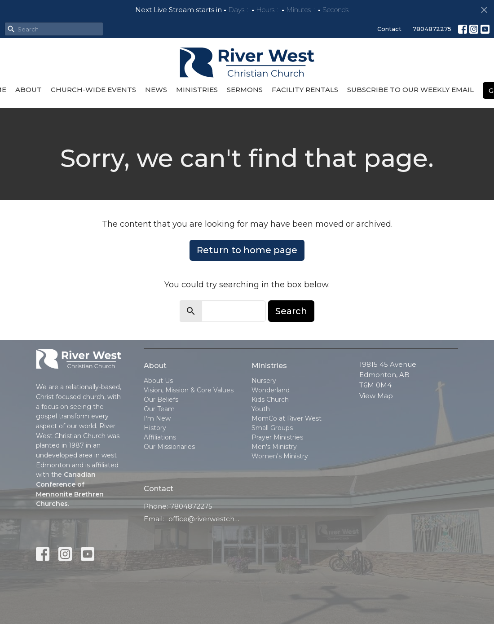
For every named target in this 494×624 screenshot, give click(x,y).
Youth (260, 409)
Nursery (263, 381)
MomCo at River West (286, 418)
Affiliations (160, 437)
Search (291, 311)
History (155, 428)
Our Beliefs (161, 399)
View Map (376, 395)
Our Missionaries (169, 447)
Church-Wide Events (93, 89)
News (156, 89)
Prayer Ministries (277, 437)
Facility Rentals (305, 89)
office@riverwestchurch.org (205, 518)
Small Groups (272, 428)
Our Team (159, 409)
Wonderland (270, 390)
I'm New (157, 418)
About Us (158, 381)
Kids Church (270, 399)
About (28, 89)
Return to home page (247, 250)
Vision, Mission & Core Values (189, 390)
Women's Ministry (279, 456)
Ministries (197, 89)
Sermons (245, 89)
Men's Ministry (274, 447)
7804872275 (432, 28)
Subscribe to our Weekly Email (410, 89)
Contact (389, 28)
